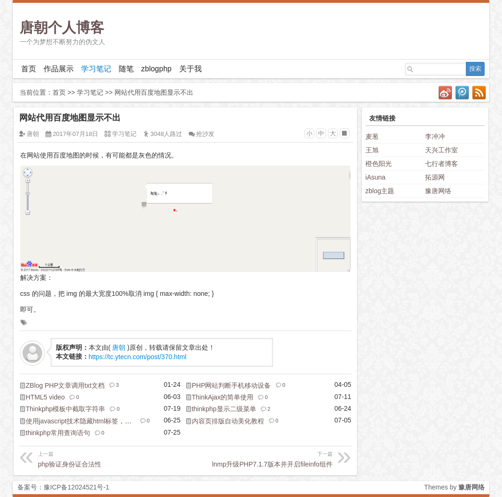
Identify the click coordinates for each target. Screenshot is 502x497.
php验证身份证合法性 (111, 458)
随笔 (126, 69)
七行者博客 (441, 163)
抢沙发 (205, 133)
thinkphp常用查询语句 (58, 433)
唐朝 (33, 133)
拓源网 (435, 177)
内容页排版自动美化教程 (228, 421)
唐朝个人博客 (62, 27)
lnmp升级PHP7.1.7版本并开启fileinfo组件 (259, 458)
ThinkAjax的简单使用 (222, 397)
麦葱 (372, 136)
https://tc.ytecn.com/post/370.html (138, 357)
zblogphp (156, 69)
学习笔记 (96, 69)
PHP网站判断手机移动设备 (231, 385)
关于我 (190, 69)
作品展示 (59, 69)
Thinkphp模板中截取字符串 (66, 409)
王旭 (372, 150)
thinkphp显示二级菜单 (224, 409)
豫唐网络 (438, 191)
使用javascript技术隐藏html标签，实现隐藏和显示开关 (105, 421)
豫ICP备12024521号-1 (76, 487)
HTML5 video (45, 397)
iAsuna (375, 177)
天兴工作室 (441, 150)
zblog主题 (379, 191)
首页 (28, 69)
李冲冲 (435, 136)
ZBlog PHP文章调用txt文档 (65, 385)
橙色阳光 (378, 163)
